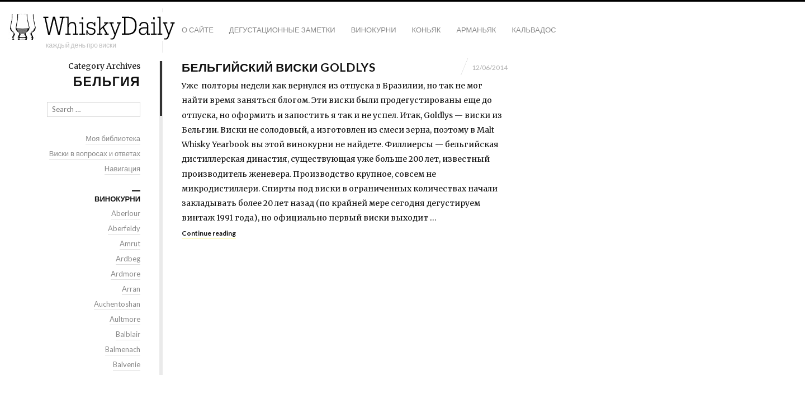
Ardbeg (128, 258)
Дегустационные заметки (282, 29)
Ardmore (125, 273)
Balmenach (122, 349)
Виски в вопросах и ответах (94, 153)
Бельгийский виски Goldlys (278, 67)
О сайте (198, 29)
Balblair (128, 334)
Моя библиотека (113, 138)
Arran (131, 288)
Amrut (130, 243)
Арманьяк (476, 29)
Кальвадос (534, 29)
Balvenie (126, 364)
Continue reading (209, 233)
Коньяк (426, 29)
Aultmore (125, 319)
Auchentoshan (117, 303)
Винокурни (373, 29)
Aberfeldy (124, 228)
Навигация (122, 168)
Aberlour (125, 213)
